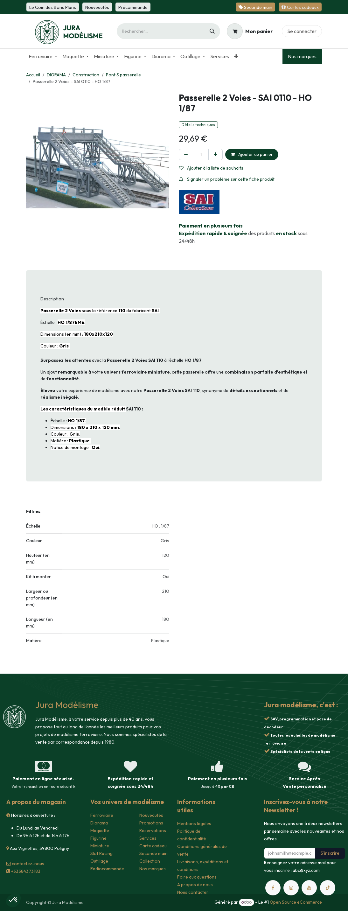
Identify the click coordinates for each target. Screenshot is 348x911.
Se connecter (302, 31)
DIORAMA (56, 75)
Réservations (152, 830)
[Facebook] (273, 887)
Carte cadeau (153, 846)
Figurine (98, 838)
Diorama (99, 823)
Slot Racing (101, 853)
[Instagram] (291, 887)
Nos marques (302, 56)
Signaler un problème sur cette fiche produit (227, 179)
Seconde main (153, 853)
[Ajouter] (215, 154)
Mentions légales (194, 823)
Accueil (33, 75)
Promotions (151, 823)
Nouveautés (151, 815)
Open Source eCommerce (296, 902)
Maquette (99, 830)
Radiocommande (107, 869)
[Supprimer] (186, 154)
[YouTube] (309, 887)
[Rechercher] (212, 31)
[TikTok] (327, 887)
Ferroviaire (101, 815)
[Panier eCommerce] (249, 31)
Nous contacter (192, 892)
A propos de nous (195, 884)
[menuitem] (43, 56)
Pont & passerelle (123, 75)
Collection (149, 861)
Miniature (99, 846)
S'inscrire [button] (330, 853)
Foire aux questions (197, 877)
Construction (86, 75)
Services (148, 838)
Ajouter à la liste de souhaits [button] (211, 168)
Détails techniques (198, 124)
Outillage (99, 861)
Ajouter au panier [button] (252, 154)
